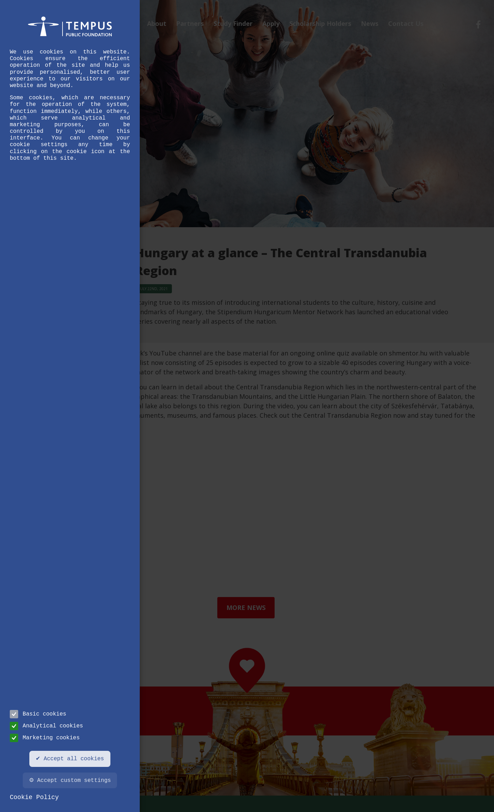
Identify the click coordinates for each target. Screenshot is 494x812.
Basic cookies (38, 714)
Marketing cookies (45, 738)
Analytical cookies (46, 726)
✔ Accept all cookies (70, 759)
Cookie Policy (34, 797)
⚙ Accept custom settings (70, 780)
